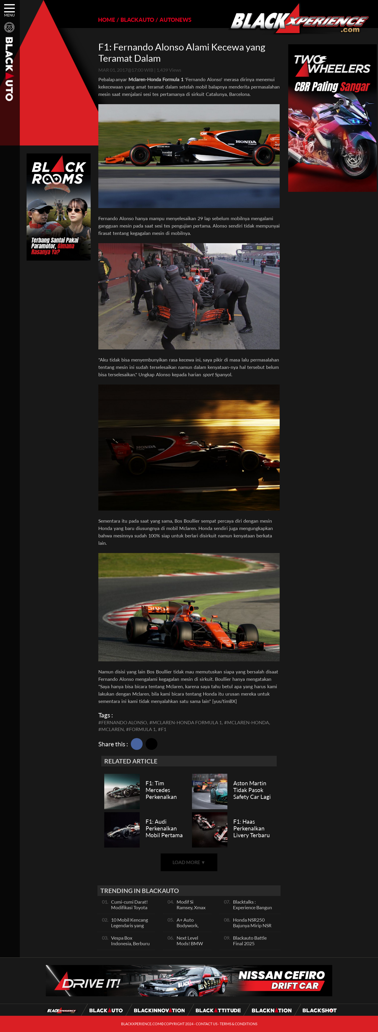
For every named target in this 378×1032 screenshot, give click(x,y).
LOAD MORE (189, 862)
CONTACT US (206, 1024)
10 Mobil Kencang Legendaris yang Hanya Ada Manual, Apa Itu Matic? (131, 928)
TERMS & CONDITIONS (238, 1024)
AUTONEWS (175, 19)
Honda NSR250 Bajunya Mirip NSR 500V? (252, 925)
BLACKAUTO (137, 19)
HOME (106, 19)
